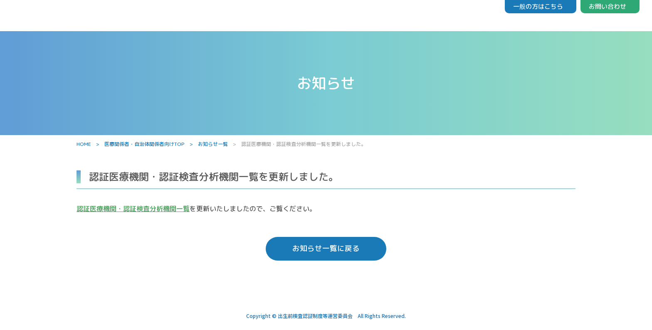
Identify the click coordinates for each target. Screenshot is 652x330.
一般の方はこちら (538, 6)
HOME (84, 144)
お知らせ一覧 (213, 144)
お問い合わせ (607, 6)
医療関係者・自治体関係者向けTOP (144, 144)
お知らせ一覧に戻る (326, 250)
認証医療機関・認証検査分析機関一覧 (133, 208)
